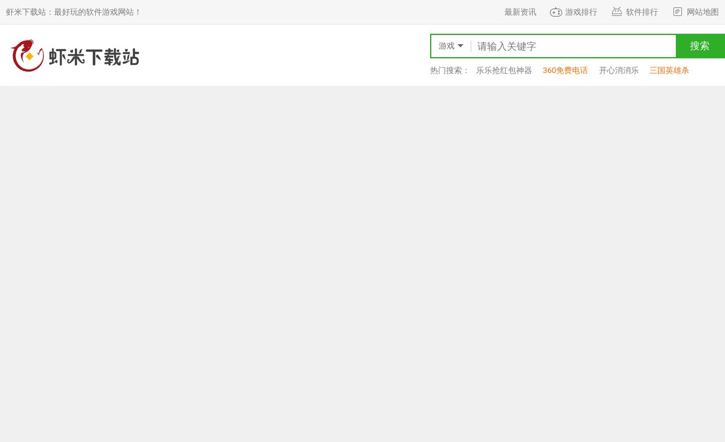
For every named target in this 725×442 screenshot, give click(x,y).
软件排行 (633, 12)
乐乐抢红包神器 (504, 70)
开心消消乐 (619, 70)
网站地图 (694, 12)
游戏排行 (573, 12)
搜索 (700, 46)
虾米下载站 (73, 55)
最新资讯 (520, 12)
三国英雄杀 (669, 70)
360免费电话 (565, 70)
